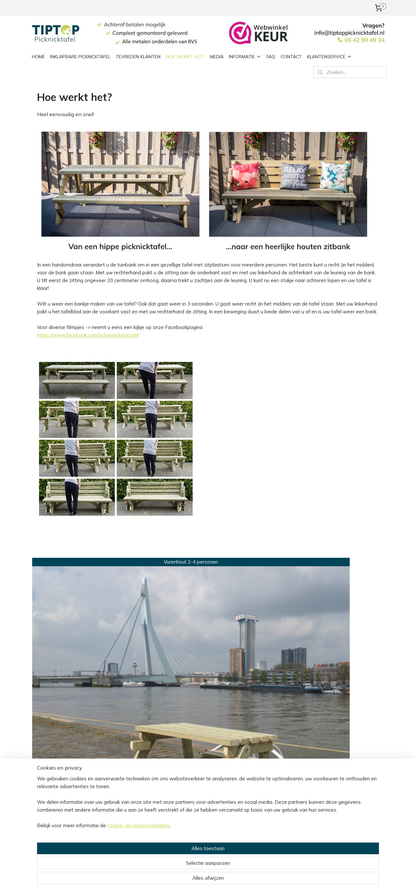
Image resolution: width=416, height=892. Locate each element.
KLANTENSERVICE (329, 56)
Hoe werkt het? (267, 710)
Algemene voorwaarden (129, 710)
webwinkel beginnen (227, 880)
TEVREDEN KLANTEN (138, 56)
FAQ (270, 56)
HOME (38, 56)
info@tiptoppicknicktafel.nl (60, 767)
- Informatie (260, 717)
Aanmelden (193, 740)
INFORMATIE (245, 56)
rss (204, 880)
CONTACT (291, 56)
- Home (255, 725)
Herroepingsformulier (126, 739)
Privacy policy (118, 717)
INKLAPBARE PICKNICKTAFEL (80, 56)
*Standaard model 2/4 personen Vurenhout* (73, 645)
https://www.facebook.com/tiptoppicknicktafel (88, 335)
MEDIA (217, 56)
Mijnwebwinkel (279, 880)
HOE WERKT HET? (185, 56)
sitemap (192, 880)
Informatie (114, 703)
